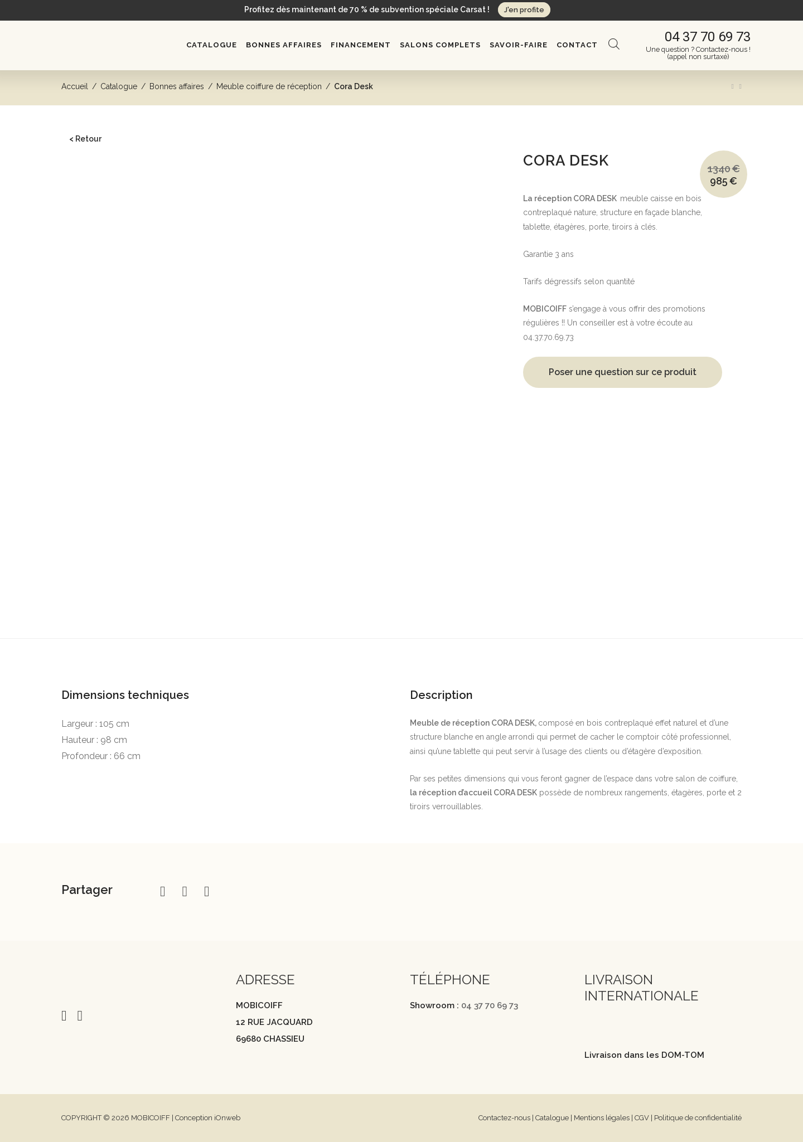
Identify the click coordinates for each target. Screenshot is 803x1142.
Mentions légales (602, 1118)
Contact (577, 45)
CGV (642, 1118)
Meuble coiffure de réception (269, 86)
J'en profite (524, 10)
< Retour (85, 138)
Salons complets (440, 45)
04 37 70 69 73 (489, 1005)
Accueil (74, 86)
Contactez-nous (504, 1118)
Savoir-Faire (519, 45)
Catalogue (211, 45)
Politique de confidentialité (698, 1118)
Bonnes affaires (284, 45)
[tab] (401, 656)
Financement (361, 45)
